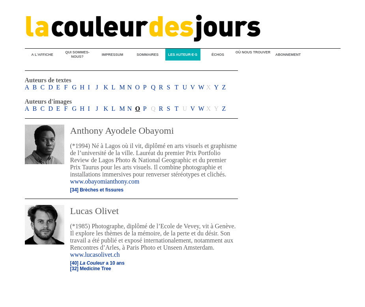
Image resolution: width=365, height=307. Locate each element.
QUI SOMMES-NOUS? (77, 54)
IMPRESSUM (113, 55)
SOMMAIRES (148, 55)
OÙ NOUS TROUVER (253, 52)
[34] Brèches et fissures (97, 190)
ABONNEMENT (288, 55)
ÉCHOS (218, 55)
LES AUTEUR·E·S (182, 55)
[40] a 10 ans (97, 263)
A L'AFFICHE (42, 55)
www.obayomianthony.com (105, 181)
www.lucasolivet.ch (95, 254)
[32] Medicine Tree (90, 268)
